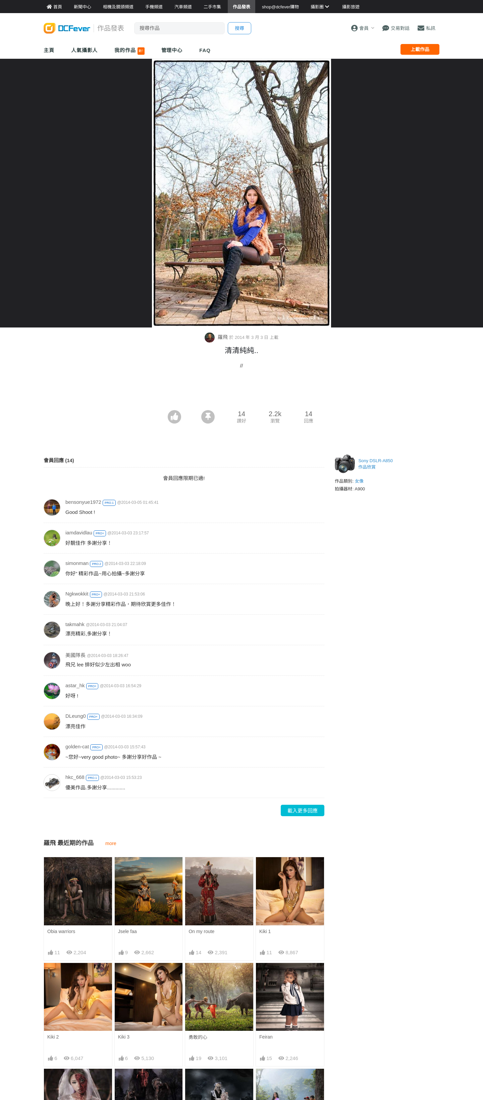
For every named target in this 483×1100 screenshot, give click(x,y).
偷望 (264, 1081)
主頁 (49, 50)
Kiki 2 (53, 1037)
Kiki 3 (123, 1037)
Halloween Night (206, 1080)
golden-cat (77, 746)
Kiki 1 (265, 931)
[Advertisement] (241, 392)
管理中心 (172, 50)
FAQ (205, 50)
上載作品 (420, 49)
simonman (77, 563)
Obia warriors (61, 931)
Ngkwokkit (76, 594)
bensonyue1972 (83, 502)
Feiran (266, 1037)
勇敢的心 (198, 1037)
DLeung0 (75, 716)
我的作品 (129, 51)
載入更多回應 (302, 810)
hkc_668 (75, 777)
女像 (359, 481)
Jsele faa (127, 931)
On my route (201, 931)
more (110, 843)
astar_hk (75, 685)
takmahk (75, 624)
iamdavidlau (78, 532)
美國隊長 (75, 655)
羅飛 (217, 337)
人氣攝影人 (84, 50)
